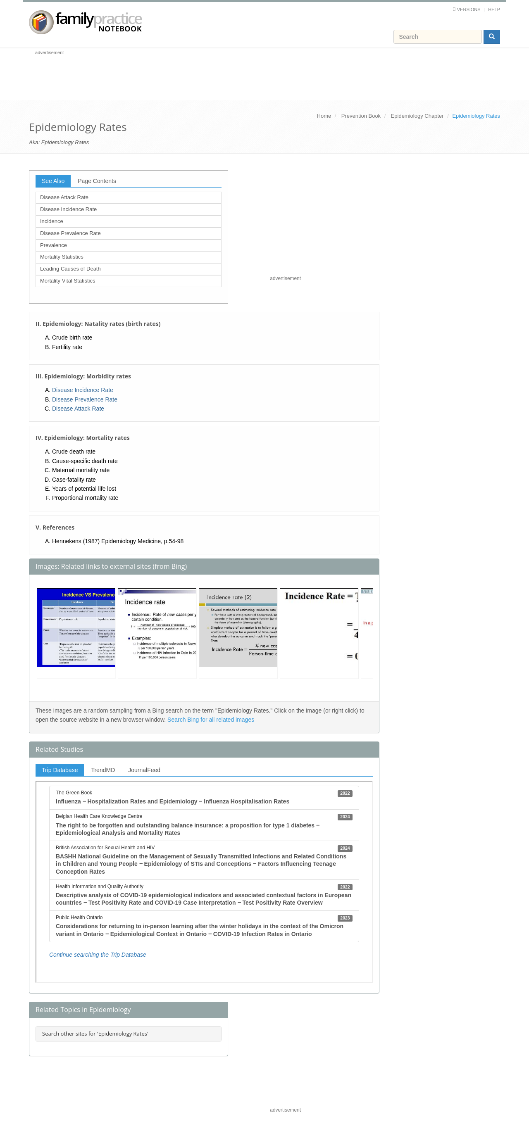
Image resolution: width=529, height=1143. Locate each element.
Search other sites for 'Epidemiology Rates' (95, 1033)
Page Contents (97, 181)
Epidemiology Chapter (417, 116)
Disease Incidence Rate (68, 209)
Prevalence (53, 245)
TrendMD (103, 770)
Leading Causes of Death (70, 269)
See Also (53, 181)
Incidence (51, 221)
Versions (469, 9)
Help (494, 9)
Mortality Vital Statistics (67, 281)
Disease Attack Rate (64, 197)
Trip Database (60, 770)
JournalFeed (144, 770)
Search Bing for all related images (210, 719)
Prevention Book (361, 116)
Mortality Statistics (61, 257)
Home (324, 116)
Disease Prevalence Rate (70, 233)
